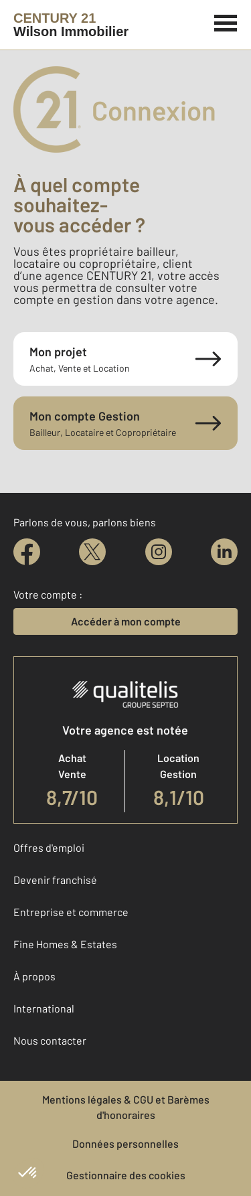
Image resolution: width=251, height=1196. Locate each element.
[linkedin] (224, 551)
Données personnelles (125, 1143)
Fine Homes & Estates (65, 944)
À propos (34, 976)
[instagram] (158, 551)
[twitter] (92, 551)
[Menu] (226, 21)
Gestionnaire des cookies (125, 1175)
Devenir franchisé (55, 879)
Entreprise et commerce (71, 911)
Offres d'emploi (48, 847)
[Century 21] (71, 24)
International (43, 1008)
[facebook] (26, 551)
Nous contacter (49, 1040)
